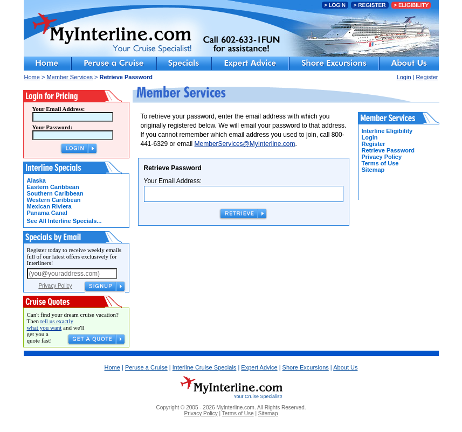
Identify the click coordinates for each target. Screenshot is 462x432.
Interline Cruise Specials (205, 367)
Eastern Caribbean (53, 187)
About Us (345, 367)
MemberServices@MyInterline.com (245, 144)
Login (404, 77)
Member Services (69, 77)
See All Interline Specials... (64, 221)
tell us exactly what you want (50, 324)
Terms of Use (380, 163)
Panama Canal (47, 213)
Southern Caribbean (55, 193)
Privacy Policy (55, 286)
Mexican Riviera (49, 206)
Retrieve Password (388, 150)
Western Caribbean (54, 200)
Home (32, 77)
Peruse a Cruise (146, 367)
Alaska (36, 180)
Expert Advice (259, 367)
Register (427, 77)
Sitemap (373, 169)
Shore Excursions (305, 367)
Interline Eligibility (387, 131)
